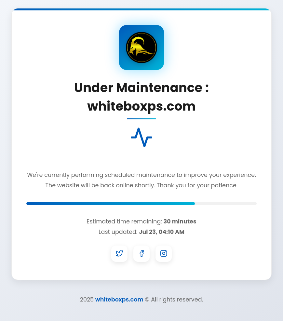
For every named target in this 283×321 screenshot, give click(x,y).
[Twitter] (119, 254)
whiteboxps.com (119, 299)
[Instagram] (163, 254)
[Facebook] (141, 254)
